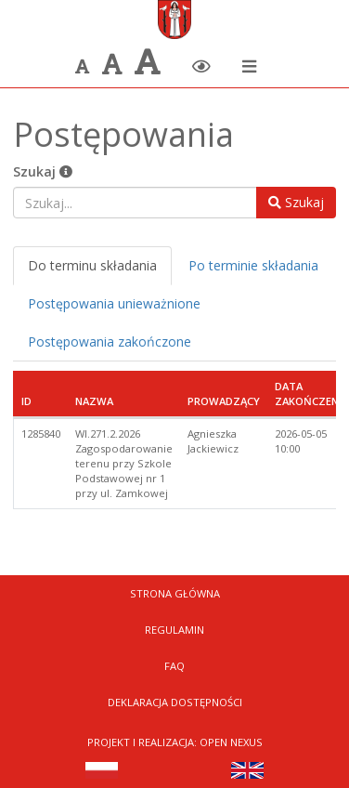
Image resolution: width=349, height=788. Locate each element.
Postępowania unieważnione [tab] (114, 303)
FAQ (174, 666)
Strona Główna (175, 593)
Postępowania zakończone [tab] (109, 341)
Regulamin (174, 630)
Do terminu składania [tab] (92, 265)
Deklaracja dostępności (175, 702)
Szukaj (42, 171)
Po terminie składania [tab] (253, 265)
